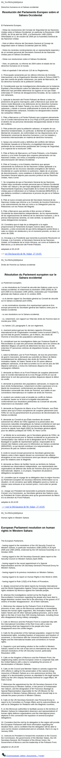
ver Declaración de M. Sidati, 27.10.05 (23, 254)
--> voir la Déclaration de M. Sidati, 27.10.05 (23, 507)
